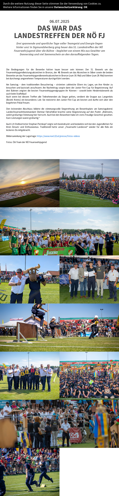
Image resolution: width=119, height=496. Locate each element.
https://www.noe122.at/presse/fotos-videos (58, 136)
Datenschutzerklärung (68, 7)
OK (85, 7)
